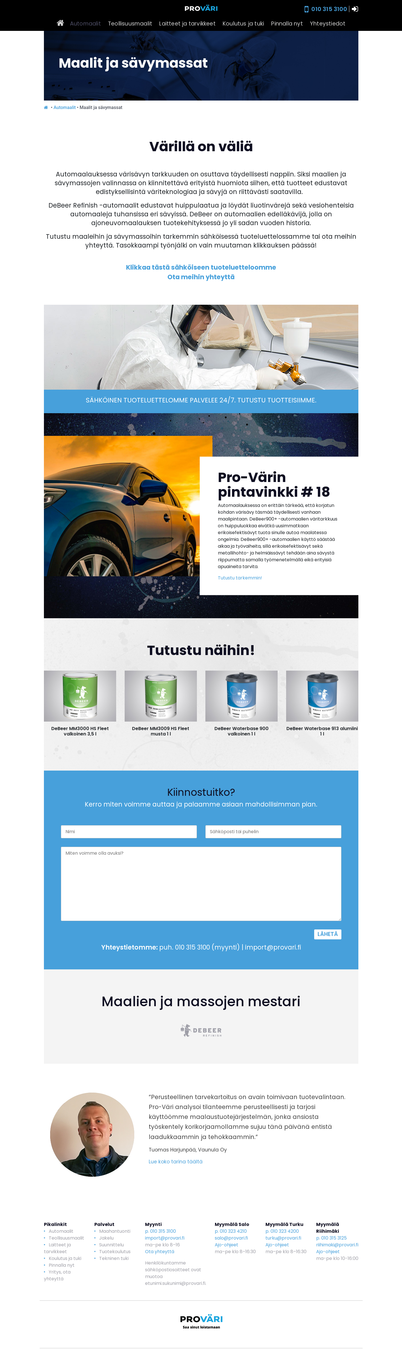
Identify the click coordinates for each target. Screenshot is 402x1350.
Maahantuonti (114, 1231)
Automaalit (85, 23)
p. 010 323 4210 (231, 1231)
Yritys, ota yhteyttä (57, 1275)
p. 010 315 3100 (160, 1231)
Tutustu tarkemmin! (240, 578)
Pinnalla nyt (287, 23)
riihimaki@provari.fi (337, 1245)
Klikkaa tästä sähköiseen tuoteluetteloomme (201, 267)
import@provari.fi (164, 1238)
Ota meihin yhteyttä (201, 276)
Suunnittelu (111, 1245)
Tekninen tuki (114, 1258)
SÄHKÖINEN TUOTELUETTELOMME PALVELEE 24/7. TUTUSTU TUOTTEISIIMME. (201, 400)
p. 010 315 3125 (331, 1238)
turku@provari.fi (283, 1238)
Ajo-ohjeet (226, 1245)
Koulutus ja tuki (243, 23)
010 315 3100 (329, 9)
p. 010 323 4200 (282, 1231)
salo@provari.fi (231, 1238)
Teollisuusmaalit (130, 23)
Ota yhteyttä (159, 1251)
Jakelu (106, 1238)
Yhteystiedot (327, 23)
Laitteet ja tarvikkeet (187, 23)
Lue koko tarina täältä (176, 1161)
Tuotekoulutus (115, 1251)
